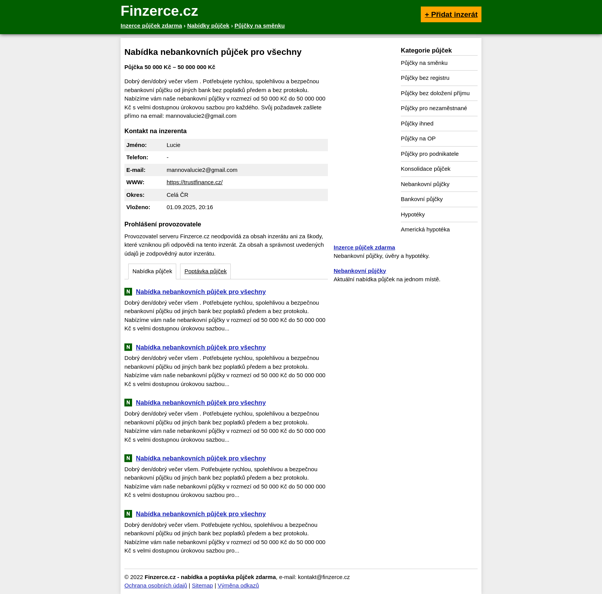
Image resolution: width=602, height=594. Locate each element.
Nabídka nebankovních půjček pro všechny (201, 291)
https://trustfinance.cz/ (195, 182)
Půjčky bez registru (425, 77)
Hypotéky (413, 214)
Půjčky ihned (417, 123)
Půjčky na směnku (424, 62)
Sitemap (202, 585)
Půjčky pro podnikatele (430, 153)
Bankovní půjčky (422, 199)
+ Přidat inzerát (451, 14)
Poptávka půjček (205, 271)
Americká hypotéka (425, 229)
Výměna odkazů (238, 585)
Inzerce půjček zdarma (364, 247)
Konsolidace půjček (425, 168)
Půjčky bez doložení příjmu (435, 93)
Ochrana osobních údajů (155, 585)
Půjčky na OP (418, 138)
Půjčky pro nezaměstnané (434, 108)
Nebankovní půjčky (425, 184)
